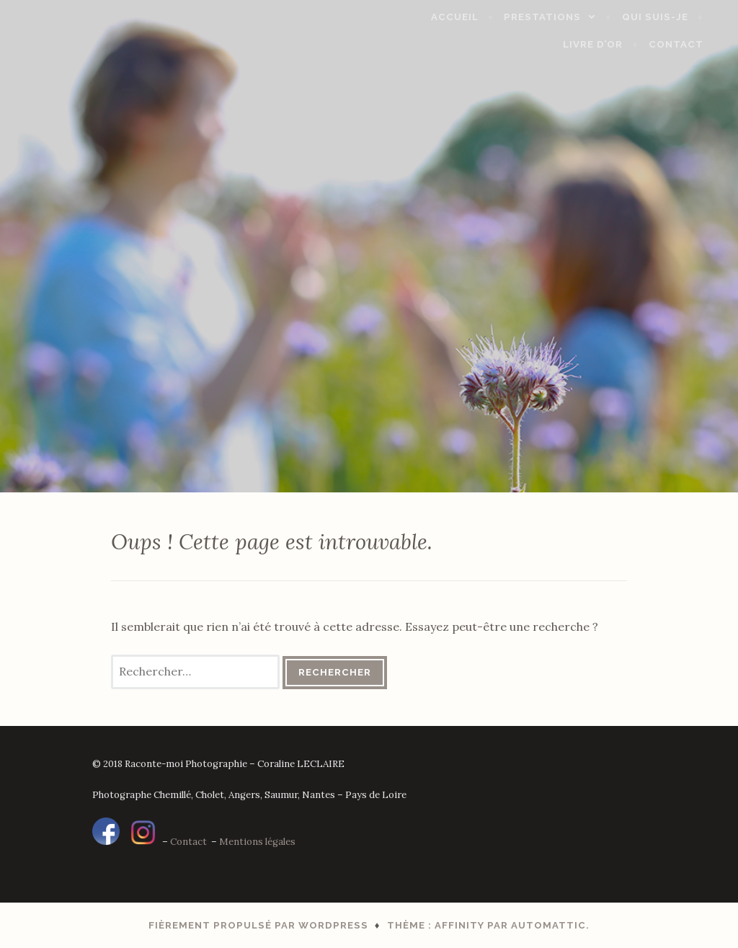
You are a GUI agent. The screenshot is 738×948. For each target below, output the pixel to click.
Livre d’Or (609, 44)
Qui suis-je (671, 17)
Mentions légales (257, 842)
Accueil (470, 17)
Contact (691, 44)
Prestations (558, 17)
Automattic (548, 925)
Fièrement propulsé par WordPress (258, 925)
